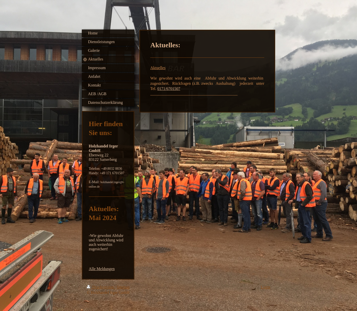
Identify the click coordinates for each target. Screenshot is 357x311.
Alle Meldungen (102, 269)
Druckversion (101, 287)
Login (265, 287)
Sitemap (123, 287)
